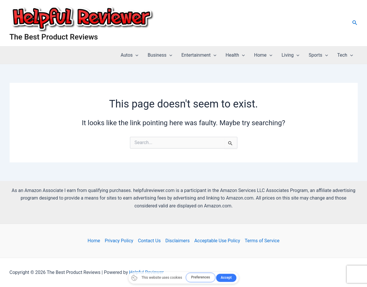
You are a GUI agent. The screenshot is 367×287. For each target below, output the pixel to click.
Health (235, 55)
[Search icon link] (354, 23)
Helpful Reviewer (146, 272)
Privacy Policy (119, 240)
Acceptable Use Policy (217, 240)
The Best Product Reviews (54, 37)
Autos (129, 55)
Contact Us (149, 240)
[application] (135, 55)
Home (263, 55)
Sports (318, 55)
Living (290, 55)
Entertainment (198, 55)
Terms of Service (262, 240)
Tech (345, 55)
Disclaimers (177, 240)
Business (160, 55)
